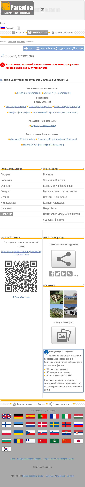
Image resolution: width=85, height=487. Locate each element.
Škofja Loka (67, 106)
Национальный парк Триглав (55, 112)
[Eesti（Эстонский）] (18, 424)
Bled (16, 106)
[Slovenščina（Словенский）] (54, 432)
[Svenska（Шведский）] (54, 424)
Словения (12, 41)
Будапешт (60, 475)
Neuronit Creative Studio (32, 475)
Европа (43, 125)
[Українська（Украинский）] (18, 432)
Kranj (19, 112)
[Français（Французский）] (54, 416)
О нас (12, 458)
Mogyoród (50, 475)
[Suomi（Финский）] (6, 424)
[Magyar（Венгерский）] (78, 416)
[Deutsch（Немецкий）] (18, 416)
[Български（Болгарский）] (6, 440)
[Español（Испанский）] (30, 416)
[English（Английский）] (6, 416)
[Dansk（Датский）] (42, 424)
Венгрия (70, 475)
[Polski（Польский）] (6, 432)
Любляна (21, 41)
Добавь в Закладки (21, 297)
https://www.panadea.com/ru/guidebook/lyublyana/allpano (21, 253)
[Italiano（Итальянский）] (66, 416)
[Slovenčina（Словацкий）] (42, 432)
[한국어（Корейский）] (6, 449)
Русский (9, 28)
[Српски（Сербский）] (78, 432)
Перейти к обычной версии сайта (59, 458)
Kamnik (40, 106)
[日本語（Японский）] (78, 440)
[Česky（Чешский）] (30, 432)
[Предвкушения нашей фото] (63, 335)
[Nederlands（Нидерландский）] (30, 424)
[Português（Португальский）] (42, 416)
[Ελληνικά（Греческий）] (30, 440)
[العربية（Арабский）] (54, 440)
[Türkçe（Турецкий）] (42, 440)
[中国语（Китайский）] (66, 440)
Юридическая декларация (29, 458)
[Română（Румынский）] (18, 440)
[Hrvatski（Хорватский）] (66, 432)
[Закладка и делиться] (63, 259)
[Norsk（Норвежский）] (66, 424)
